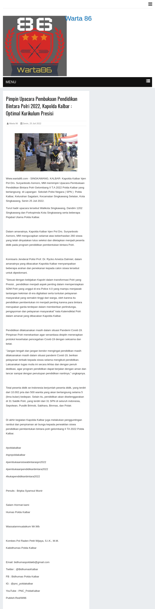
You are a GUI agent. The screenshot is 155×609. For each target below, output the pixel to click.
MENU (11, 82)
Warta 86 (78, 18)
